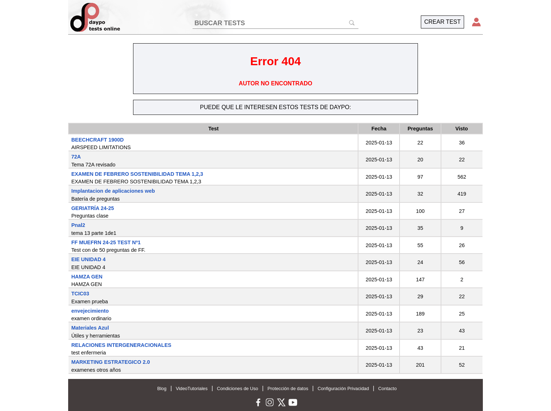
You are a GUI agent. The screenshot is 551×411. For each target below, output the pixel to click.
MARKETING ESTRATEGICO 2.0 (110, 362)
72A (76, 157)
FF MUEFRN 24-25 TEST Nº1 (106, 242)
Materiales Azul (90, 328)
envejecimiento (90, 311)
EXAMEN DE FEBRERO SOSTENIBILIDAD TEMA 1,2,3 (137, 174)
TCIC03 (80, 293)
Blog (162, 388)
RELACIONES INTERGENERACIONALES (121, 345)
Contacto (387, 388)
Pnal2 (78, 225)
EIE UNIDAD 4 (88, 259)
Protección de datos (288, 388)
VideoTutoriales (191, 388)
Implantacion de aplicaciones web (113, 191)
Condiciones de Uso (237, 388)
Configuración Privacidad (343, 388)
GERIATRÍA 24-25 (92, 208)
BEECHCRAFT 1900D (97, 140)
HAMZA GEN (87, 277)
